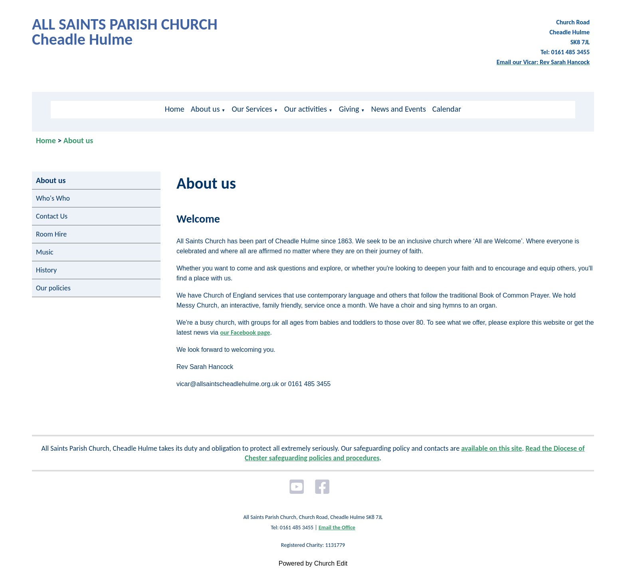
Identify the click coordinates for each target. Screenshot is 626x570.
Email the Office (337, 527)
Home (174, 109)
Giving (349, 109)
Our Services (252, 109)
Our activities (305, 109)
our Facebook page (245, 332)
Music (44, 252)
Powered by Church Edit (313, 563)
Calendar (446, 109)
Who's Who (53, 198)
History (46, 270)
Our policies (53, 288)
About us (205, 109)
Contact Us (51, 216)
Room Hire (51, 234)
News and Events (398, 109)
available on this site (491, 448)
